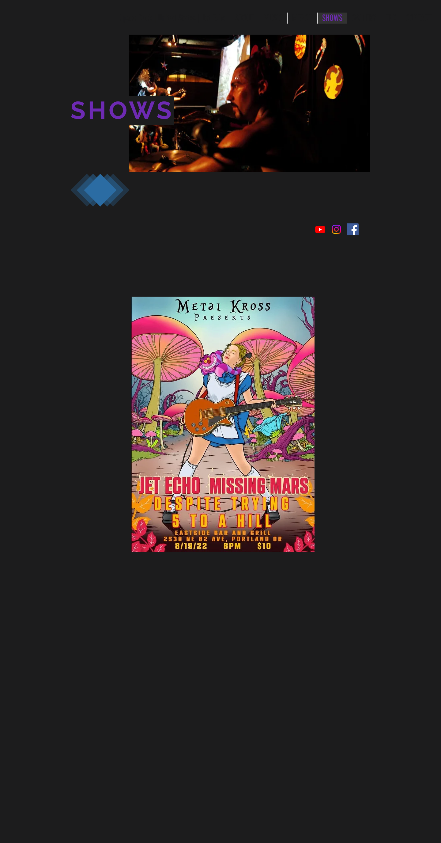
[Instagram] (336, 229)
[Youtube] (320, 229)
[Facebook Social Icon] (353, 229)
